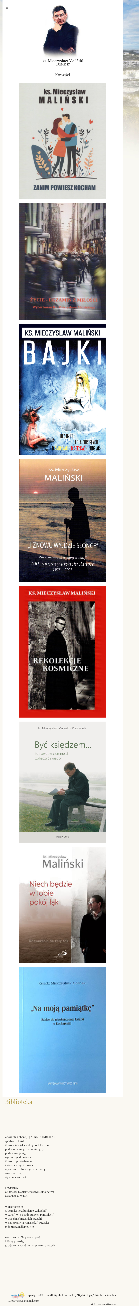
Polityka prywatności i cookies (102, 1304)
